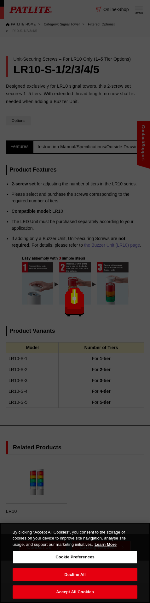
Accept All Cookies (75, 591)
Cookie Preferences (75, 557)
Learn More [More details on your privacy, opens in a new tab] (106, 544)
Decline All (74, 574)
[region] (75, 563)
